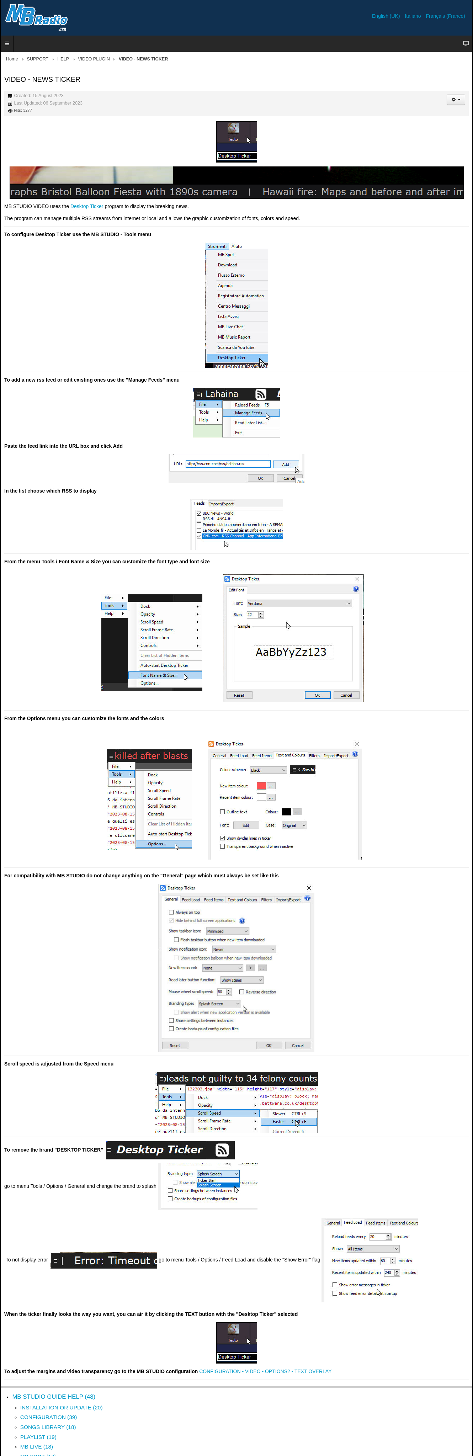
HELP (63, 59)
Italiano (413, 16)
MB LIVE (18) (36, 1447)
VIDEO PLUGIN (94, 59)
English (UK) (386, 16)
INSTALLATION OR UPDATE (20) (61, 1407)
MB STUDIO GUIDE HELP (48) (53, 1396)
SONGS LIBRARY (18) (48, 1427)
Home (12, 59)
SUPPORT (38, 59)
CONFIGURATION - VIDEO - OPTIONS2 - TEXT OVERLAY (265, 1371)
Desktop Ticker (86, 206)
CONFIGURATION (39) (48, 1417)
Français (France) (445, 16)
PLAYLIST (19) (38, 1437)
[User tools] (456, 99)
